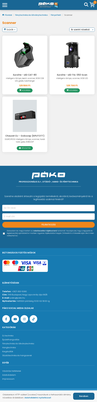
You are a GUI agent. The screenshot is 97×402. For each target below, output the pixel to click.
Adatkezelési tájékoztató (45, 231)
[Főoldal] (48, 5)
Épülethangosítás (10, 339)
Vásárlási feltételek (11, 371)
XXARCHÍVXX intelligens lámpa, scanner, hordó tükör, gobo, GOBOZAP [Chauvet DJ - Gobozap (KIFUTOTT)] (25, 140)
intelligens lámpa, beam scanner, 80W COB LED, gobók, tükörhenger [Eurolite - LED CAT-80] (25, 79)
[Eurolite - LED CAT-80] (24, 55)
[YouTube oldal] (15, 319)
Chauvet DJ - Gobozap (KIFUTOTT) (24, 135)
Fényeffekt (56, 15)
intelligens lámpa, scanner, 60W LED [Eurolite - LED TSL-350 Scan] (72, 78)
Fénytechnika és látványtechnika (31, 15)
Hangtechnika (9, 347)
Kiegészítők (7, 351)
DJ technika (7, 335)
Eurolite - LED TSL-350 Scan (72, 74)
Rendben (83, 396)
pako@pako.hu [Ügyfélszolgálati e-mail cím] (17, 298)
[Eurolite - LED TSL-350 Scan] (72, 55)
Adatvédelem (9, 375)
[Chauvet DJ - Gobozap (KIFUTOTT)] (24, 116)
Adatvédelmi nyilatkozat (37, 397)
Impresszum (8, 379)
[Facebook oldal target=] (6, 319)
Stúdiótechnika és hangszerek (17, 355)
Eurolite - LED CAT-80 (25, 74)
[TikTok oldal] (33, 319)
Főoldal (7, 15)
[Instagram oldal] (24, 319)
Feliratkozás (49, 224)
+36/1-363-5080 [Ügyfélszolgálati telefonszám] (19, 291)
